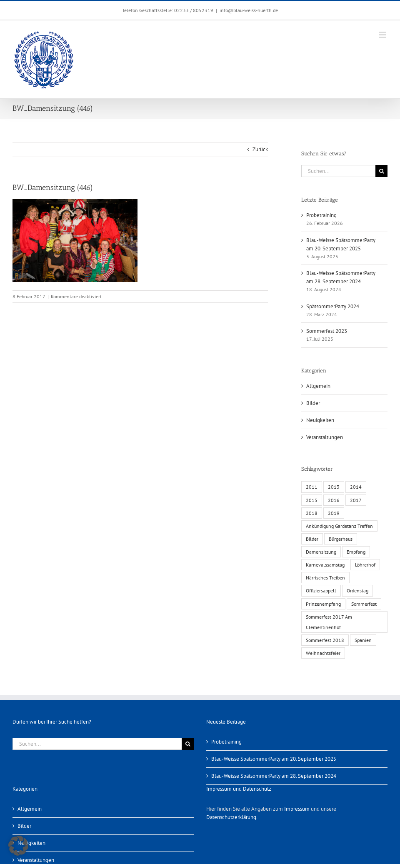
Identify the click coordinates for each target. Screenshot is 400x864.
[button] (18, 845)
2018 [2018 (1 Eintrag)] (312, 513)
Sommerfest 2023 (326, 331)
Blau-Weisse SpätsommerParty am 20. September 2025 (273, 758)
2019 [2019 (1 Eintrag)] (334, 513)
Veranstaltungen (324, 437)
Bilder (313, 403)
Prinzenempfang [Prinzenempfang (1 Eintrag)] (323, 604)
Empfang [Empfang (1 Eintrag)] (356, 552)
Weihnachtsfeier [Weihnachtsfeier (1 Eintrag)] (323, 653)
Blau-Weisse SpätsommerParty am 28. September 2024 (273, 775)
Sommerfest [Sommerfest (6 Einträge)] (364, 604)
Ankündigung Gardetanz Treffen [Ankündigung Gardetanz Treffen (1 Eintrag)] (339, 526)
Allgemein (318, 386)
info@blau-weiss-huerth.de (249, 10)
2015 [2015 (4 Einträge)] (312, 500)
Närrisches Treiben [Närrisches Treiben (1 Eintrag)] (325, 577)
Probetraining (321, 215)
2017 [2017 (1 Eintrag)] (356, 500)
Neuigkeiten (320, 420)
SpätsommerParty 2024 (332, 306)
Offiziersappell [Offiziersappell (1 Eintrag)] (321, 590)
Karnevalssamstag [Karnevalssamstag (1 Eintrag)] (325, 565)
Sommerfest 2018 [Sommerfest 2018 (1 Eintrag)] (325, 640)
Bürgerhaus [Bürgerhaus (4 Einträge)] (340, 539)
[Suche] (381, 171)
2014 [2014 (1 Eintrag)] (356, 487)
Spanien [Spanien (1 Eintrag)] (363, 640)
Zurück (260, 149)
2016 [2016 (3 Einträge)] (334, 500)
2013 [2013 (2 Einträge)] (334, 487)
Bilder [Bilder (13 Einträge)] (312, 539)
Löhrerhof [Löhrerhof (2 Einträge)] (365, 565)
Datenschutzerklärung (231, 817)
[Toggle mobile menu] (383, 34)
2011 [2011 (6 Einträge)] (312, 487)
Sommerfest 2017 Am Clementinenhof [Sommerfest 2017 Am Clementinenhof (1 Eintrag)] (329, 622)
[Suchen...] (338, 171)
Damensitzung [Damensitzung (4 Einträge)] (321, 552)
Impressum (297, 808)
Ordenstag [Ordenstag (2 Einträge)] (357, 590)
